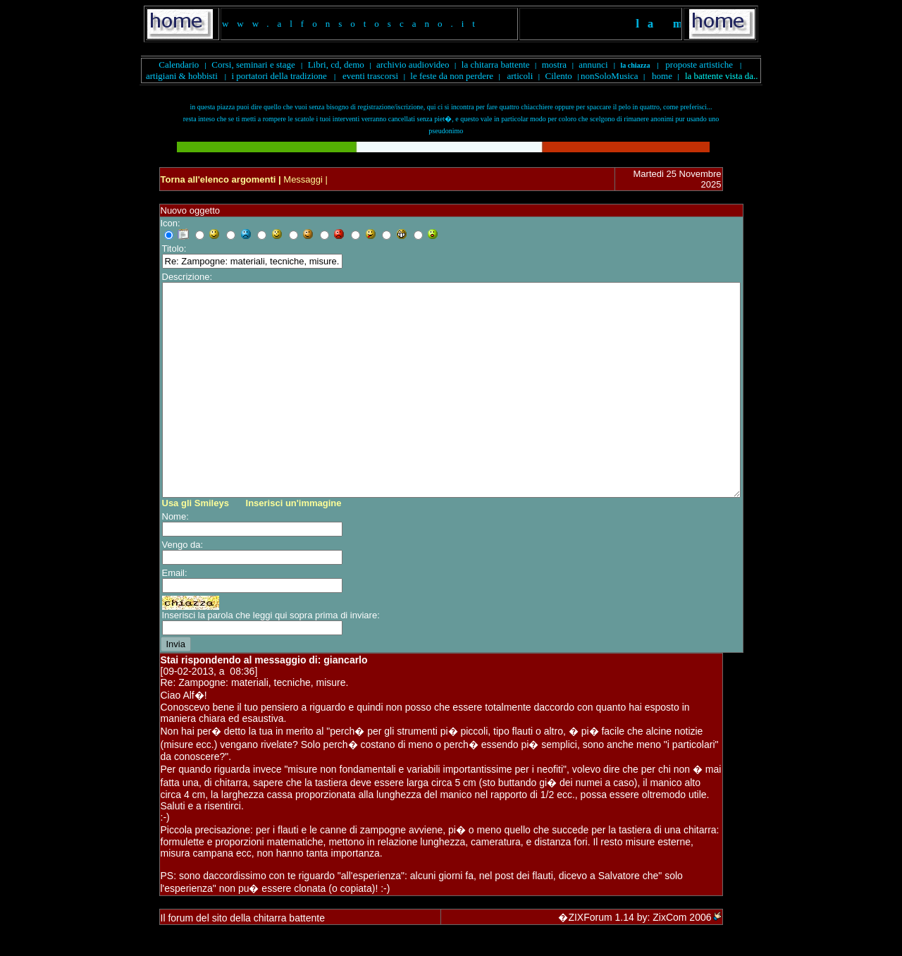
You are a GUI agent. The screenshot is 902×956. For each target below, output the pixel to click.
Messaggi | (304, 179)
